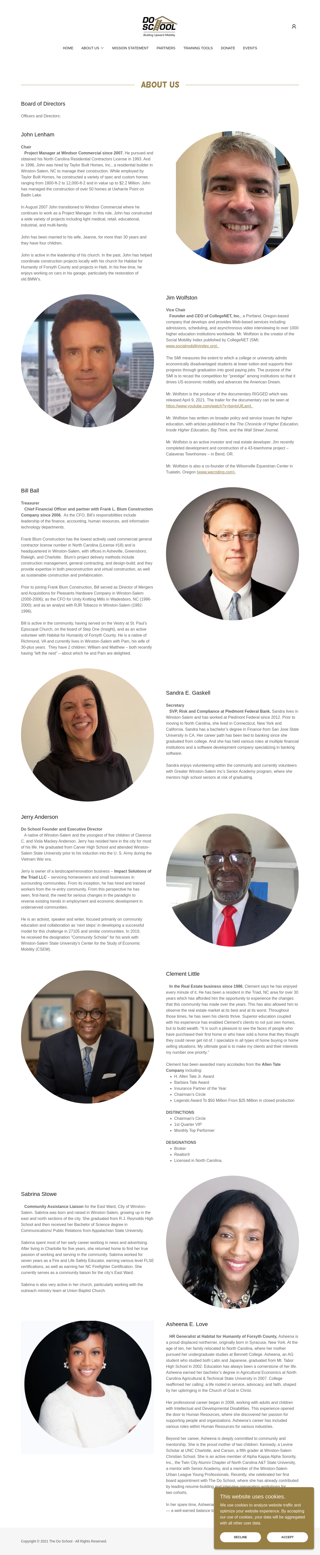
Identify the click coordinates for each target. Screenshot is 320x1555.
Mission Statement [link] (130, 48)
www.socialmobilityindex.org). (192, 346)
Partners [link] (166, 48)
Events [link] (250, 48)
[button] (294, 27)
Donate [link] (228, 48)
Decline (240, 1537)
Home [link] (68, 48)
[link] (160, 26)
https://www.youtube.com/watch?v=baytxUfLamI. (209, 406)
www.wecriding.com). (217, 472)
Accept (287, 1537)
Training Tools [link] (198, 48)
